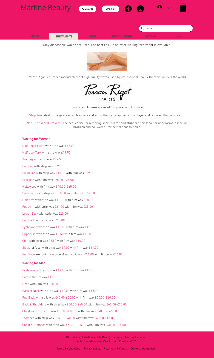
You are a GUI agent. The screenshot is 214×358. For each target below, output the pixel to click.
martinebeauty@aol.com (101, 341)
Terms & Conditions (68, 349)
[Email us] (110, 8)
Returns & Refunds (115, 349)
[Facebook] (128, 8)
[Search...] (165, 28)
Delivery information (142, 349)
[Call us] (87, 8)
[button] (183, 8)
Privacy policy (92, 349)
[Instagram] (140, 8)
